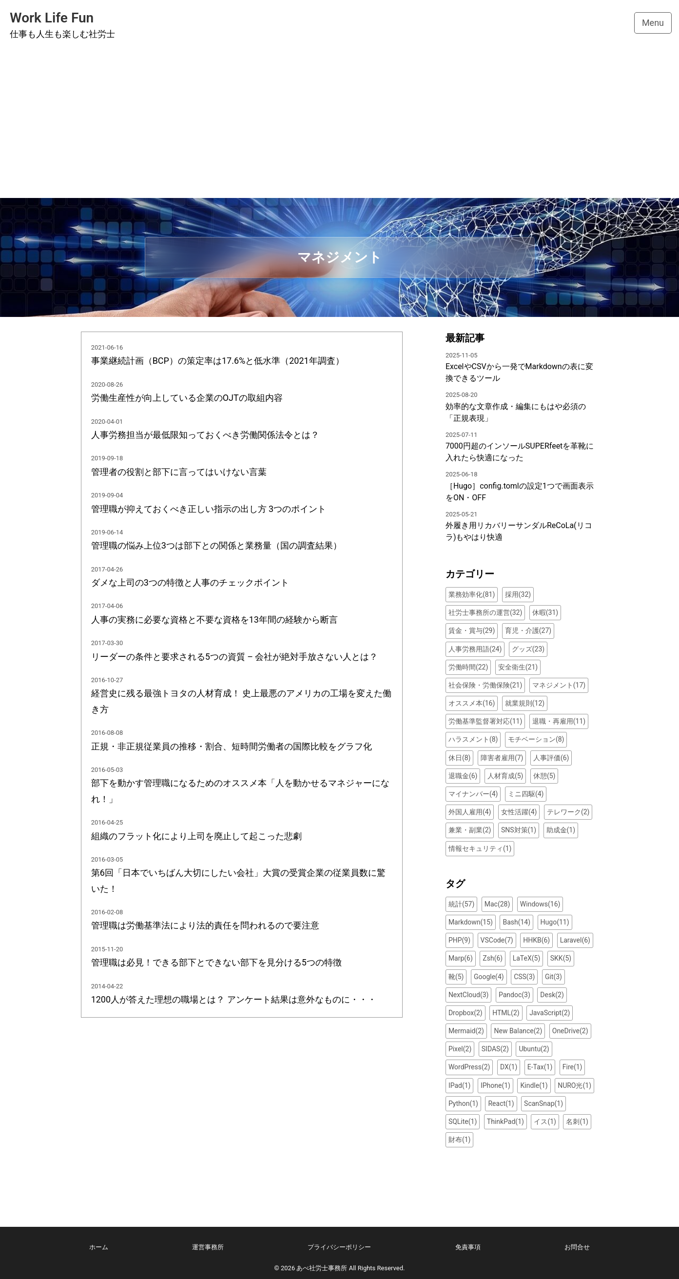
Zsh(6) (493, 958)
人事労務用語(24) (475, 649)
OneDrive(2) (570, 1031)
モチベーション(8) (536, 739)
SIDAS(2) (495, 1049)
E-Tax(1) (540, 1067)
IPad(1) (459, 1085)
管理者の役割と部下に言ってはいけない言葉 (179, 472)
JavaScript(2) (549, 1013)
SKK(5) (560, 958)
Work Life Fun (52, 18)
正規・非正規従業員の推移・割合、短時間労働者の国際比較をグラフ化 (231, 746)
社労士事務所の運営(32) (485, 612)
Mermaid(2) (466, 1031)
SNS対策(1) (518, 830)
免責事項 (468, 1247)
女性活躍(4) (519, 812)
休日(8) (459, 758)
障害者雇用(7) (502, 758)
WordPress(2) (469, 1067)
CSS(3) (524, 977)
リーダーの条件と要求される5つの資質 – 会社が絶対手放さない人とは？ (234, 656)
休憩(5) (544, 776)
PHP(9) (459, 940)
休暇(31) (545, 612)
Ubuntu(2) (534, 1049)
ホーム (98, 1247)
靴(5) (456, 977)
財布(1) (459, 1139)
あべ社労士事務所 (321, 1268)
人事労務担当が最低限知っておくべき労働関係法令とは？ (205, 435)
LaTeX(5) (527, 958)
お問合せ (577, 1247)
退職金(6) (463, 776)
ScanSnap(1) (543, 1103)
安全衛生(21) (518, 667)
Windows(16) (540, 904)
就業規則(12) (524, 703)
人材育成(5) (505, 776)
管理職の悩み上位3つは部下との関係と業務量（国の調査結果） (216, 545)
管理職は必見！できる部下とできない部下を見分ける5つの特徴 (216, 962)
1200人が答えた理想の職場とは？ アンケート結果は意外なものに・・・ (233, 999)
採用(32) (518, 594)
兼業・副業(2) (469, 830)
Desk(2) (551, 995)
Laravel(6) (575, 940)
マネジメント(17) (558, 685)
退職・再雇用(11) (558, 721)
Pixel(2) (459, 1049)
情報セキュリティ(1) (480, 848)
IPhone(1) (495, 1085)
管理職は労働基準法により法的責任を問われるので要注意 (205, 925)
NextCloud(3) (468, 995)
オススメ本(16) (471, 703)
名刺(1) (577, 1121)
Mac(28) (497, 904)
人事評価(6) (551, 758)
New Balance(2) (518, 1031)
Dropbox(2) (465, 1013)
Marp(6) (460, 958)
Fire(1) (572, 1067)
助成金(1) (561, 830)
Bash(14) (516, 922)
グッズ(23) (528, 649)
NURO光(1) (574, 1085)
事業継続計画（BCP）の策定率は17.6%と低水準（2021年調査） (217, 360)
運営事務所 (208, 1247)
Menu (653, 23)
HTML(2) (505, 1013)
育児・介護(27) (528, 630)
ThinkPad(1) (505, 1121)
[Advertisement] (339, 125)
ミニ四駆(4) (526, 794)
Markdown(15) (470, 922)
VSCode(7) (497, 940)
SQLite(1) (462, 1121)
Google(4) (489, 977)
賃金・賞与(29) (471, 630)
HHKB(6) (536, 940)
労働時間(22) (468, 667)
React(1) (501, 1103)
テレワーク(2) (568, 812)
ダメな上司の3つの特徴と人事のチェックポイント (190, 582)
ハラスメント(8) (473, 739)
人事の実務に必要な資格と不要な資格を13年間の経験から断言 (214, 619)
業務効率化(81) (471, 594)
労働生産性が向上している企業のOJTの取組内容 (187, 398)
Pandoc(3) (514, 995)
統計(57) (461, 904)
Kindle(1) (533, 1085)
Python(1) (463, 1103)
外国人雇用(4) (469, 812)
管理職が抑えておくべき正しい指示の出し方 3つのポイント (209, 509)
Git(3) (553, 977)
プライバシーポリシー (339, 1247)
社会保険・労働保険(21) (485, 685)
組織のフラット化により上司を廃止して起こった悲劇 (196, 836)
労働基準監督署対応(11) (485, 721)
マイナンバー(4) (473, 794)
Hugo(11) (555, 922)
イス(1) (545, 1121)
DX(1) (508, 1067)
